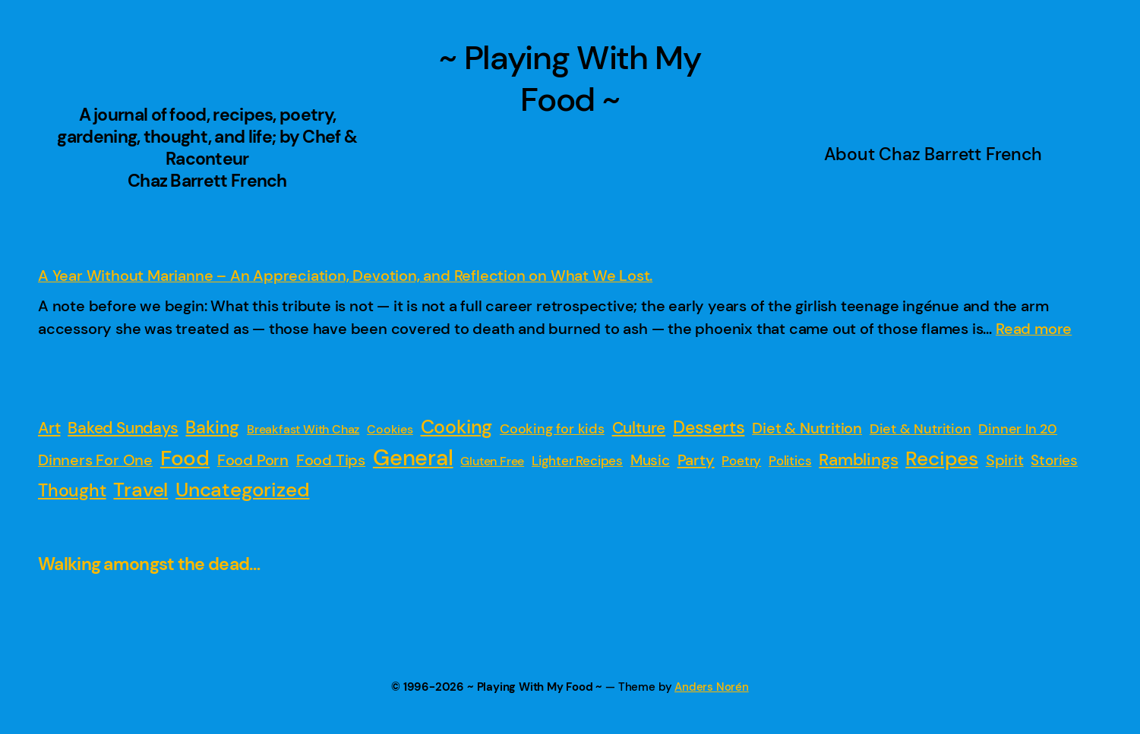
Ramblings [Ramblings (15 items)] (858, 460)
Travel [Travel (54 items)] (140, 489)
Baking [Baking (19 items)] (212, 427)
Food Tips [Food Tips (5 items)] (330, 460)
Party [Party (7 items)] (696, 460)
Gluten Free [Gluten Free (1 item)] (492, 461)
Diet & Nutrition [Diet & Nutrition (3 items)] (920, 429)
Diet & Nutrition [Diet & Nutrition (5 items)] (807, 428)
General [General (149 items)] (413, 457)
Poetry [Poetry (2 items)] (741, 460)
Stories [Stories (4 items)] (1054, 460)
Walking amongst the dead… (149, 564)
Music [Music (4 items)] (650, 460)
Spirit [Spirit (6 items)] (1005, 460)
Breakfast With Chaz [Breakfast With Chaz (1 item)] (303, 429)
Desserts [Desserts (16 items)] (708, 428)
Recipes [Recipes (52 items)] (941, 458)
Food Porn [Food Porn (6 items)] (253, 460)
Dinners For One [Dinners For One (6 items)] (95, 460)
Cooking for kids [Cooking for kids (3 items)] (552, 429)
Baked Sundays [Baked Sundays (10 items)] (123, 428)
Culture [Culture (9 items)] (639, 428)
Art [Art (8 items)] (49, 427)
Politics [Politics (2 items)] (790, 460)
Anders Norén (711, 687)
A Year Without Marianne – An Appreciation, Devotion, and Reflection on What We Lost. (345, 275)
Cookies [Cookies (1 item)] (390, 429)
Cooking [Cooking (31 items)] (457, 427)
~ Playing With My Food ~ (570, 78)
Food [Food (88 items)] (185, 458)
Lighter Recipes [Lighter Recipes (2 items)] (577, 460)
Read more (1034, 329)
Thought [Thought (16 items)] (72, 491)
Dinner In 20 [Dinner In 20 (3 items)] (1017, 429)
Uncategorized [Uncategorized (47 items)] (242, 489)
